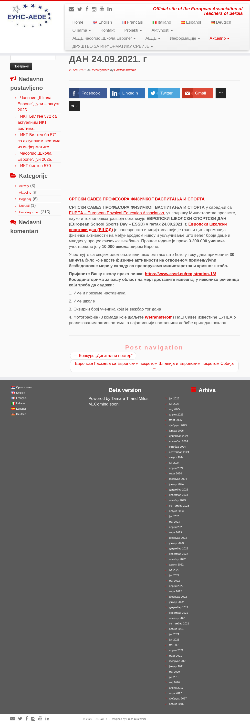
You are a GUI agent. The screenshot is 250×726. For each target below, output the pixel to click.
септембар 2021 (179, 623)
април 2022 (176, 586)
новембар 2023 (178, 494)
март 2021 (175, 655)
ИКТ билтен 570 (35, 165)
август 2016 (176, 703)
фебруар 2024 (178, 478)
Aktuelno (219, 38)
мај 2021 (174, 644)
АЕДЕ (152, 38)
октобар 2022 (177, 559)
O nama (81, 30)
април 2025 (176, 414)
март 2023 (175, 532)
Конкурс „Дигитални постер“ (103, 355)
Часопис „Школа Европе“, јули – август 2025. (39, 103)
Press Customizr (136, 718)
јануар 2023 (176, 543)
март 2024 (175, 473)
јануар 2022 (176, 602)
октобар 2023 (177, 500)
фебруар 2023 (178, 537)
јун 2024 (174, 462)
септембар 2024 (179, 452)
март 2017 (175, 693)
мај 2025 (174, 409)
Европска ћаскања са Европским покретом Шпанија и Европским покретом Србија (154, 366)
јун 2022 (174, 575)
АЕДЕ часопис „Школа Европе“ (103, 38)
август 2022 (176, 564)
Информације (185, 38)
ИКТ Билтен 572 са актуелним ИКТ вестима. (37, 122)
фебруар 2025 (178, 425)
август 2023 (176, 510)
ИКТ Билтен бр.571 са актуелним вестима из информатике (39, 140)
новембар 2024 (178, 441)
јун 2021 (174, 639)
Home (77, 22)
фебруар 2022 (178, 596)
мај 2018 (174, 682)
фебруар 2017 (178, 698)
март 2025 (175, 419)
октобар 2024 (177, 446)
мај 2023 (174, 521)
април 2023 (176, 527)
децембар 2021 (178, 607)
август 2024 (176, 457)
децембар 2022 (178, 548)
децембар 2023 (178, 489)
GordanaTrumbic (125, 70)
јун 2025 (174, 403)
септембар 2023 (179, 505)
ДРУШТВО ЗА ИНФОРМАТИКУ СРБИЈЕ (112, 46)
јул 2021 (174, 634)
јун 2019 (174, 677)
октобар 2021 (177, 618)
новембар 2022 (178, 553)
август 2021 (176, 628)
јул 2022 (174, 569)
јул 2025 (174, 398)
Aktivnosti (162, 30)
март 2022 (175, 591)
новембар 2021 (178, 612)
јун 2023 (174, 516)
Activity (24, 186)
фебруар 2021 (178, 661)
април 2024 (176, 468)
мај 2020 (174, 671)
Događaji (25, 199)
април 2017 (176, 687)
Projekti (133, 30)
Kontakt (108, 30)
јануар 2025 (176, 430)
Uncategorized (29, 212)
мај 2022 (174, 580)
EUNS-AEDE (100, 718)
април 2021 (176, 650)
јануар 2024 (176, 484)
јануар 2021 (176, 666)
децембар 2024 (178, 435)
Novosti (24, 205)
